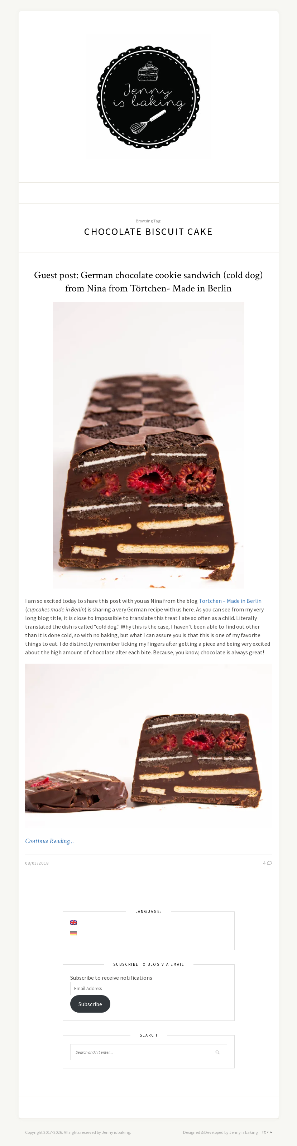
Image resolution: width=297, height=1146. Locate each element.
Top (267, 1132)
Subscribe (90, 1004)
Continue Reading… (49, 841)
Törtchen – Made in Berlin (230, 600)
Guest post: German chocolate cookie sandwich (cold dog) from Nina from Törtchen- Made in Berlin (148, 282)
